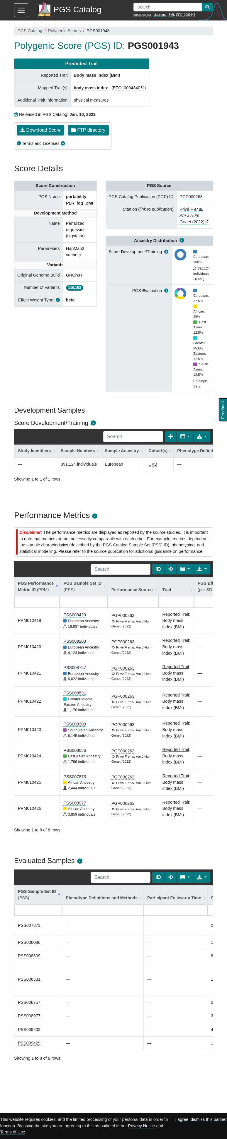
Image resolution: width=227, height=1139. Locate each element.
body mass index (91, 87)
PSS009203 (74, 641)
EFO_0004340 (126, 87)
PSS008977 (74, 803)
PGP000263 (190, 196)
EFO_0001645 (185, 14)
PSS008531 (74, 693)
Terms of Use (12, 1132)
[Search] (133, 436)
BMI (171, 14)
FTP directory (88, 130)
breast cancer (142, 14)
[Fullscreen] (171, 436)
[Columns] (185, 436)
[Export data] (202, 436)
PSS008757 (74, 667)
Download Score (40, 130)
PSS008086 (74, 750)
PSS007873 (74, 776)
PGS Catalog (30, 30)
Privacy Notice (141, 1125)
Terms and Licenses (41, 143)
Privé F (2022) (191, 215)
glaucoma (160, 14)
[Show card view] (158, 569)
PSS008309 (74, 724)
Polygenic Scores (64, 30)
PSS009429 (74, 615)
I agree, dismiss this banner (201, 1119)
